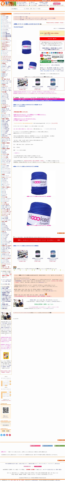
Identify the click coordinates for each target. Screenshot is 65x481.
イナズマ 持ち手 (5, 259)
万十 (3, 150)
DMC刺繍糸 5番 (5, 124)
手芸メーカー (22, 16)
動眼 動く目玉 (4, 74)
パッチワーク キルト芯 (6, 255)
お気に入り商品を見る (55, 65)
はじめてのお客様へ (22, 2)
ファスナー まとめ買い (6, 172)
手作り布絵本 (4, 323)
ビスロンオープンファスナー (6, 171)
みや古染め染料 (5, 227)
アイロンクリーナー (6, 199)
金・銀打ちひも (5, 178)
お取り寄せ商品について (6, 295)
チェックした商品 (34, 3)
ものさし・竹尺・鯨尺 (6, 161)
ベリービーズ (4, 53)
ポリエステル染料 (5, 228)
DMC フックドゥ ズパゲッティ (34, 18)
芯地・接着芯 (4, 244)
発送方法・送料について (6, 299)
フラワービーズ (5, 52)
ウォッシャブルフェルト (6, 22)
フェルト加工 (4, 32)
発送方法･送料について (23, 5)
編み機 (3, 108)
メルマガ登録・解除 (6, 284)
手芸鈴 (3, 80)
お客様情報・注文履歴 (43, 2)
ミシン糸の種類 (5, 217)
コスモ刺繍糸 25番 (5, 128)
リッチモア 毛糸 (5, 94)
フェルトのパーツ (5, 30)
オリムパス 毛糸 (5, 97)
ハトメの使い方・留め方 (6, 90)
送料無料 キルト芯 (5, 254)
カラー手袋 (4, 64)
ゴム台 (9, 89)
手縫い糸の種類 (5, 218)
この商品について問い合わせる (47, 69)
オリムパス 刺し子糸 (6, 138)
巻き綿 (9, 248)
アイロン (4, 198)
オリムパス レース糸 (6, 114)
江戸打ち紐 (4, 180)
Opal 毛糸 (4, 103)
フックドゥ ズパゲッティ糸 (50, 128)
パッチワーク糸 (5, 155)
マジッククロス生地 (6, 242)
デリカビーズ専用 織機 (6, 60)
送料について (43, 67)
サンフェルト (4, 19)
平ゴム (3, 188)
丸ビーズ (4, 50)
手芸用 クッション (5, 251)
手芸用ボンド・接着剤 (6, 66)
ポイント (60, 5)
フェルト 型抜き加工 (6, 33)
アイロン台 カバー (5, 201)
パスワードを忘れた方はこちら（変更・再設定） (53, 469)
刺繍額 (8, 120)
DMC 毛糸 (4, 101)
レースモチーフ (5, 117)
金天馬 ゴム (4, 195)
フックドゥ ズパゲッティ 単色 (41, 19)
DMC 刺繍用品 (5, 123)
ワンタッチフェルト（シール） (7, 23)
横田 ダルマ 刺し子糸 (6, 140)
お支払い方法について (23, 3)
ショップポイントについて (6, 289)
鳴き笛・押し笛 (5, 83)
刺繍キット (4, 120)
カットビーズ (8, 50)
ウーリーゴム (4, 194)
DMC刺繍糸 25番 (5, 125)
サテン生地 (4, 239)
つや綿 (3, 248)
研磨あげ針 (8, 205)
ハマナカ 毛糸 (4, 93)
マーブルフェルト (5, 26)
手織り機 (7, 108)
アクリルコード (5, 181)
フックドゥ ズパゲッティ (29, 19)
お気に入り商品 (5, 288)
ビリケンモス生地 (5, 234)
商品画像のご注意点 (6, 292)
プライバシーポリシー (43, 463)
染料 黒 (3, 222)
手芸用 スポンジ (5, 249)
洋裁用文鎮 (4, 152)
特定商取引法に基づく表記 (44, 5)
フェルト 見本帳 (5, 16)
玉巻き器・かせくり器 (6, 110)
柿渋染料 (4, 224)
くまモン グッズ (5, 69)
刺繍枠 (7, 121)
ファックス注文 (33, 5)
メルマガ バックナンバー (6, 305)
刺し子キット (4, 141)
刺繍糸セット (4, 134)
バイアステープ (5, 182)
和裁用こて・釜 (5, 147)
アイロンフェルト (5, 25)
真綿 (6, 248)
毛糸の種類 (22, 19)
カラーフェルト (5, 20)
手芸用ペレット (5, 73)
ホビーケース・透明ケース (6, 67)
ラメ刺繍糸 (9, 134)
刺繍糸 (2, 327)
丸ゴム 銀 (4, 192)
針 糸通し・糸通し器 (6, 208)
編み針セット (4, 111)
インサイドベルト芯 (6, 162)
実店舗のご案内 (5, 304)
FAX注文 (62, 70)
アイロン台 (8, 198)
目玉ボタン (4, 76)
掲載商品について (5, 294)
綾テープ (4, 184)
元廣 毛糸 (4, 100)
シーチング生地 (5, 235)
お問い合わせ (4, 308)
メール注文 (57, 70)
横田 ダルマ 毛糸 (5, 96)
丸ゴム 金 (4, 191)
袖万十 (6, 150)
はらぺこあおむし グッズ (6, 70)
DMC (27, 16)
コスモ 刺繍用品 (5, 127)
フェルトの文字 (5, 29)
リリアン (8, 184)
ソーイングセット (5, 158)
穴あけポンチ (4, 89)
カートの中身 (60, 67)
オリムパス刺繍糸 (5, 130)
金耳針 (3, 205)
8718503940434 (62, 28)
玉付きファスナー (5, 167)
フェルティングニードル (6, 40)
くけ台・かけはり (5, 145)
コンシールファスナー (6, 168)
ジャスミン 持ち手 (5, 261)
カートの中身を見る (43, 3)
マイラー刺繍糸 (5, 131)
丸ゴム (7, 188)
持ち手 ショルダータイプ (6, 262)
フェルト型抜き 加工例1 (6, 35)
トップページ (16, 16)
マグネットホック (5, 175)
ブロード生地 (4, 237)
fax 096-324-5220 (35, 480)
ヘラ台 (3, 144)
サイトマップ (4, 307)
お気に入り (33, 2)
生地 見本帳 (4, 232)
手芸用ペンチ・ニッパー (6, 87)
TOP (6, 463)
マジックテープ (5, 328)
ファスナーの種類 (5, 165)
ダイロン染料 (4, 225)
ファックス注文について (6, 291)
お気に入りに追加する (45, 65)
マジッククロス (7, 330)
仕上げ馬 (4, 151)
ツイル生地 (4, 238)
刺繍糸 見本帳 (4, 135)
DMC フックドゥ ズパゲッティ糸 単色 (48, 18)
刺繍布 (3, 121)
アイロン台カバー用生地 (6, 241)
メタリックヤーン (5, 185)
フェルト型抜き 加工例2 (6, 36)
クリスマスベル (8, 80)
